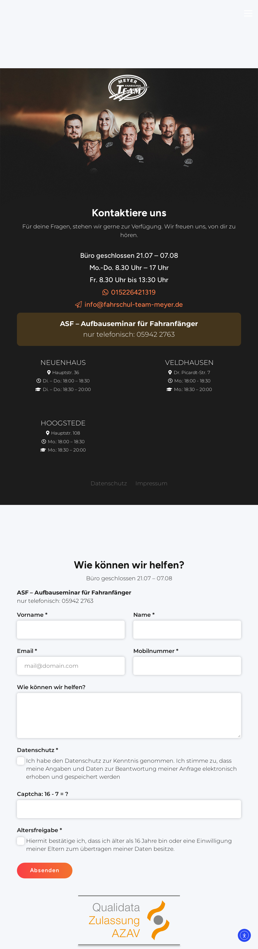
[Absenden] (44, 870)
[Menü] (248, 13)
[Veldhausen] (189, 376)
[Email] (71, 666)
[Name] (187, 630)
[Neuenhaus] (63, 376)
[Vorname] (71, 630)
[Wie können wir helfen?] (129, 715)
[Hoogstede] (63, 437)
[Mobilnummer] (187, 666)
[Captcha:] (129, 809)
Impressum (151, 483)
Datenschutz (109, 483)
